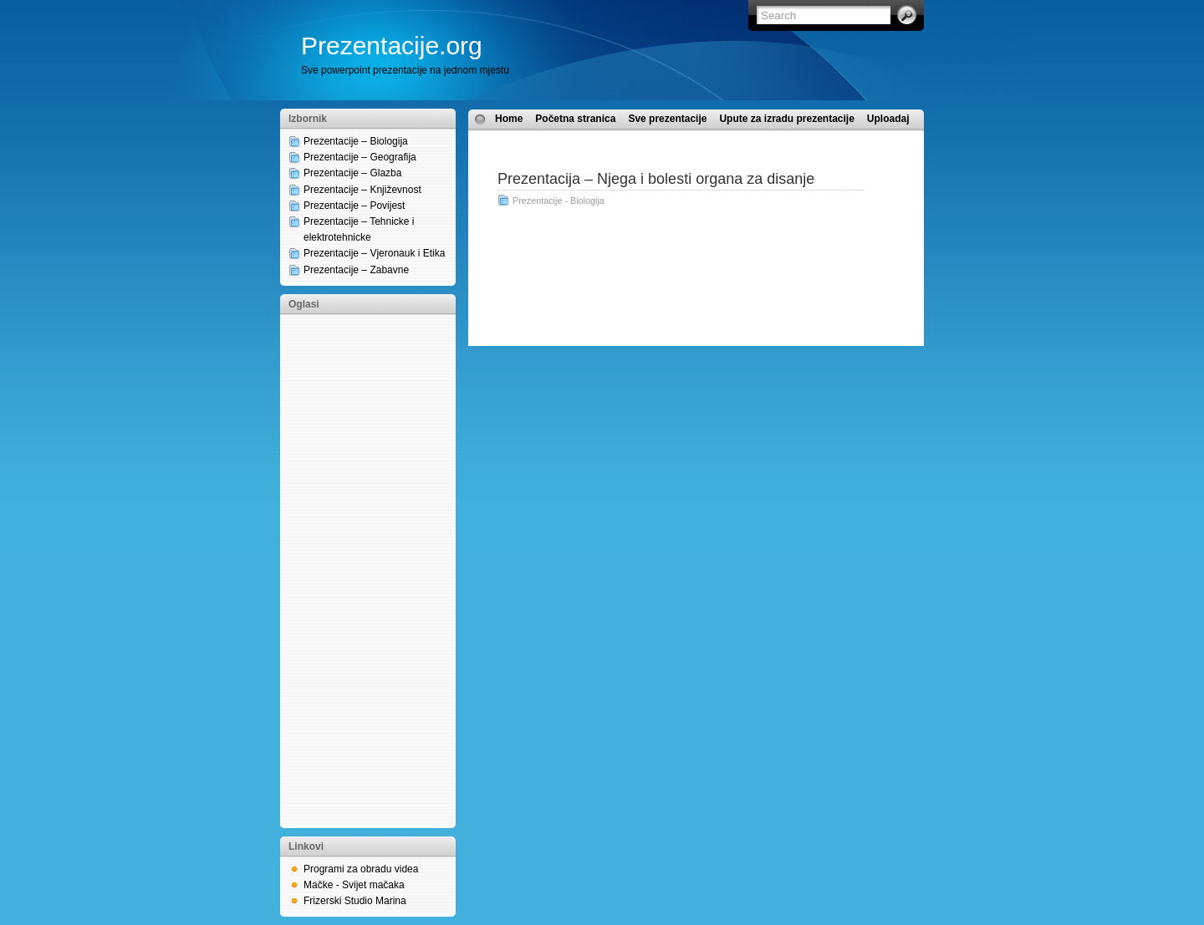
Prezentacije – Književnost (362, 190)
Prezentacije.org (391, 45)
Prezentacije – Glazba (352, 173)
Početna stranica (575, 119)
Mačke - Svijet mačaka (354, 885)
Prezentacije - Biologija (559, 201)
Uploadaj (888, 119)
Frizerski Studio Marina (355, 901)
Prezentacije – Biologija (356, 141)
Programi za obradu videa (361, 869)
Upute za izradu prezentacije (786, 119)
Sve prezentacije (667, 119)
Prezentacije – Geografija (360, 157)
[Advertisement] (355, 570)
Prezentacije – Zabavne (356, 270)
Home (509, 119)
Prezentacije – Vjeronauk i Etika (374, 253)
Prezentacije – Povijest (354, 205)
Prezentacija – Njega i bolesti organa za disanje (655, 178)
